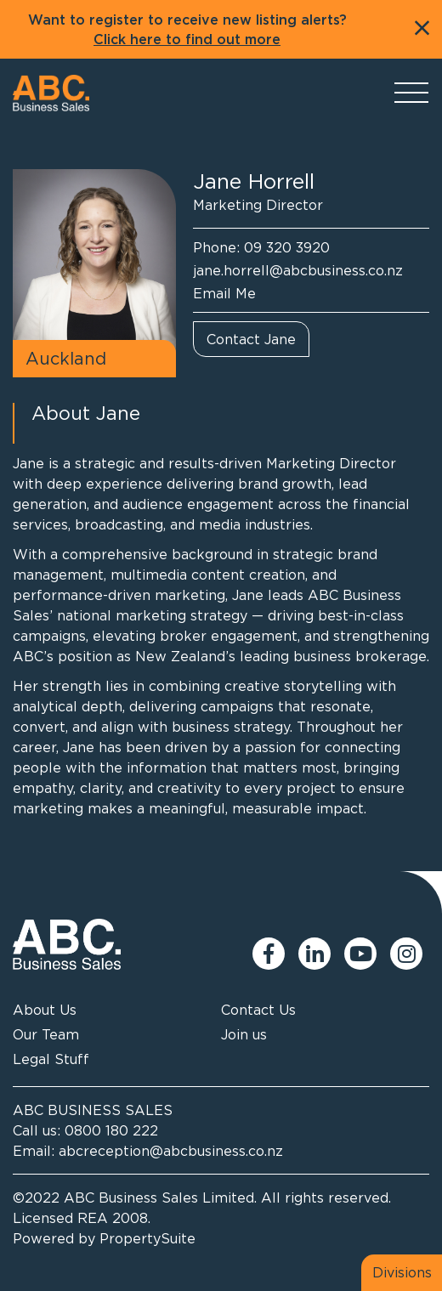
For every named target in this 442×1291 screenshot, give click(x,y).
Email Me (224, 293)
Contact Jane (251, 339)
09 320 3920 (287, 247)
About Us (44, 1009)
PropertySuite (147, 1238)
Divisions (402, 1272)
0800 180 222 (111, 1130)
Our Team (46, 1034)
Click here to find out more (187, 40)
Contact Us (258, 1009)
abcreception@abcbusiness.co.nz (171, 1150)
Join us (244, 1034)
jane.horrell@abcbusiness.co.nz (298, 270)
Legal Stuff (51, 1059)
